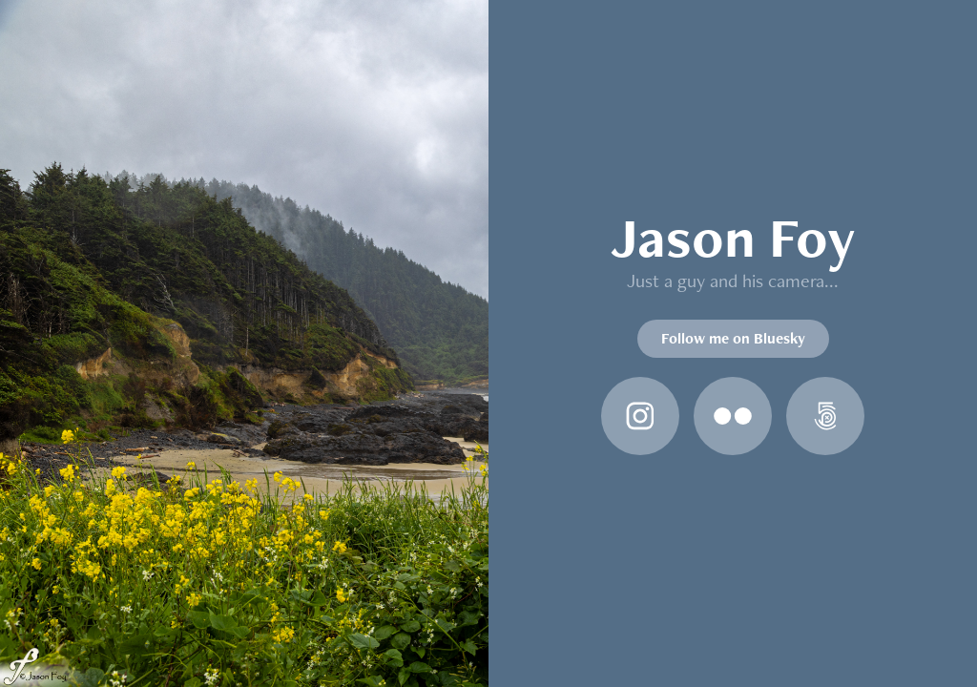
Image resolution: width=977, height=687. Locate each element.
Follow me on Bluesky (733, 338)
